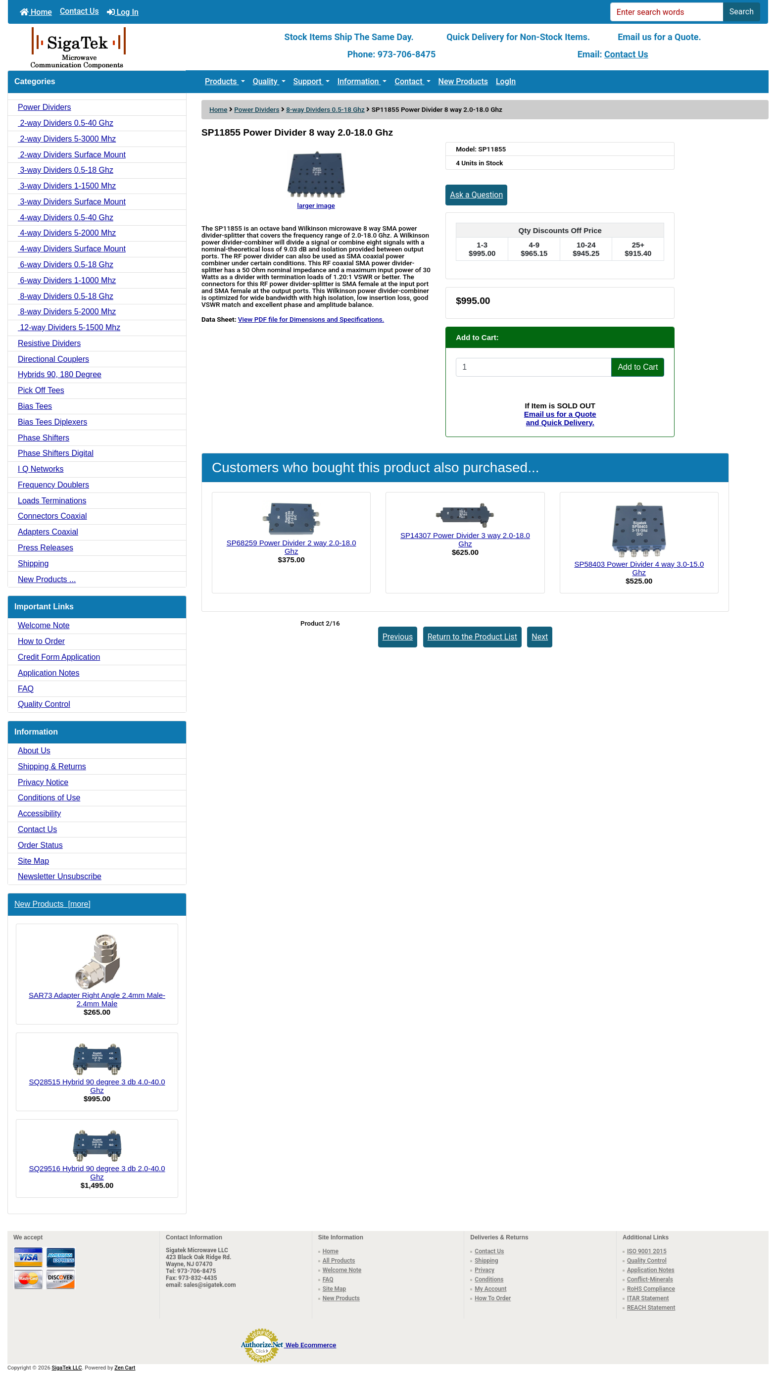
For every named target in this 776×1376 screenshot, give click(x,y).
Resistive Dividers (49, 343)
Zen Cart (124, 1368)
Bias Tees (35, 406)
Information (359, 81)
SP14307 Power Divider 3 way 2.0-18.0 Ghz (465, 539)
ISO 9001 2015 (647, 1251)
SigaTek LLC (67, 1368)
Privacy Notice (43, 782)
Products (222, 81)
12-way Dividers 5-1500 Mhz (69, 327)
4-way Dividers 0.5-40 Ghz (65, 217)
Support (308, 81)
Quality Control (44, 704)
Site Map (33, 861)
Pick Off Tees (41, 390)
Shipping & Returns (52, 766)
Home (36, 12)
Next (540, 636)
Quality (266, 81)
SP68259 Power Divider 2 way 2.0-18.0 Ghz (291, 547)
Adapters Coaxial (48, 532)
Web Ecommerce (311, 1345)
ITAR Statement (648, 1298)
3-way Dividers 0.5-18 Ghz (65, 170)
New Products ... (47, 579)
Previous (398, 636)
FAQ (26, 689)
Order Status (40, 845)
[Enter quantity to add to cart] (534, 367)
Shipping (33, 563)
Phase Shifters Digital (56, 453)
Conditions (489, 1279)
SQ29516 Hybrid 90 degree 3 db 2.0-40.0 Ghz (97, 1154)
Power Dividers (256, 109)
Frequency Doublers (53, 485)
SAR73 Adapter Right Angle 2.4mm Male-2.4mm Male (97, 970)
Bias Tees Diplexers (52, 422)
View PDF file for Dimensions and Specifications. (311, 319)
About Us (34, 750)
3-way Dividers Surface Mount (72, 201)
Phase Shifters (43, 438)
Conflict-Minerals (650, 1279)
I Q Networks (40, 469)
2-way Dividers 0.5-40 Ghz (65, 123)
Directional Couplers (53, 359)
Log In (123, 12)
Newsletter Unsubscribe (59, 876)
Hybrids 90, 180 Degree (59, 374)
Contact (409, 81)
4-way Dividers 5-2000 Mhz (67, 233)
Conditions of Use (49, 797)
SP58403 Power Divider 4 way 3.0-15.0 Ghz (639, 568)
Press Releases (45, 547)
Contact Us (79, 11)
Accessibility (39, 813)
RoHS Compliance (651, 1288)
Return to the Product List (472, 636)
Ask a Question (476, 194)
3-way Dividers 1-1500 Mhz (67, 186)
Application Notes (49, 673)
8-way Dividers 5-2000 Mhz (67, 311)
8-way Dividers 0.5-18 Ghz (325, 109)
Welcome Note (44, 625)
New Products (463, 81)
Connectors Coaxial (52, 516)
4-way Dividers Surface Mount (72, 249)
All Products (339, 1260)
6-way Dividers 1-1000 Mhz (67, 280)
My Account (490, 1288)
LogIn (506, 81)
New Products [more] (52, 904)
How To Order (493, 1298)
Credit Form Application (59, 657)
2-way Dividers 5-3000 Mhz (67, 139)
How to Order (41, 641)
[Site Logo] (134, 47)
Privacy (484, 1270)
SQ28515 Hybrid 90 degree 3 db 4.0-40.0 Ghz (97, 1067)
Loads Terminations (52, 500)
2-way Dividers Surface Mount (72, 154)
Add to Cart (638, 367)
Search (741, 11)
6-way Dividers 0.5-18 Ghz (65, 264)
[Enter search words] (667, 11)
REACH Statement (651, 1307)
